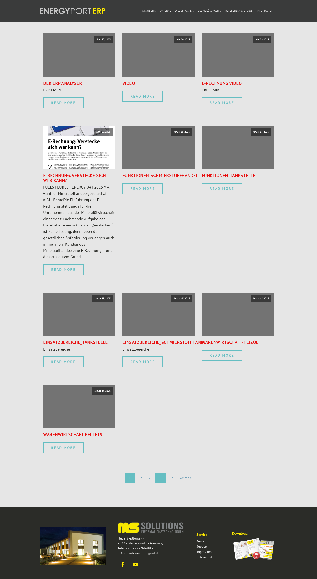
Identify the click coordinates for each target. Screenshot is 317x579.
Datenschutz (205, 557)
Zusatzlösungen (208, 10)
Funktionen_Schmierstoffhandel (160, 175)
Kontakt (201, 541)
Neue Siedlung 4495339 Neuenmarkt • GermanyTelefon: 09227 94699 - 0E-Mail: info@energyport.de (140, 545)
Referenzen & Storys (239, 10)
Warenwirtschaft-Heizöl (230, 342)
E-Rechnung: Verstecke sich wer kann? (74, 178)
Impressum (204, 552)
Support (201, 546)
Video (128, 83)
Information (265, 10)
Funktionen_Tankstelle (229, 175)
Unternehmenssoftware (176, 10)
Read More (63, 102)
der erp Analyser (62, 83)
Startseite (149, 10)
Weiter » (185, 478)
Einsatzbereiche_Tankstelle (75, 342)
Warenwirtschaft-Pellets (72, 434)
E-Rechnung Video (222, 83)
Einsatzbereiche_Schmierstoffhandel (165, 342)
